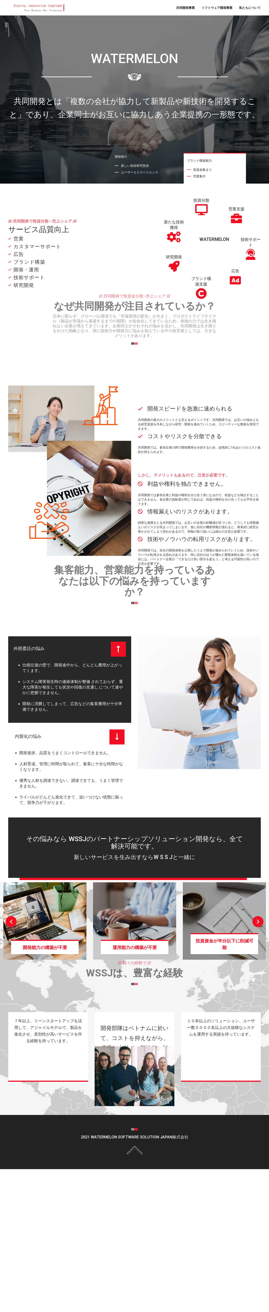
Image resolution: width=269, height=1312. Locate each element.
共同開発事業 (185, 8)
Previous (11, 921)
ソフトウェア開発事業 (216, 8)
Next (257, 921)
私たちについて (250, 8)
